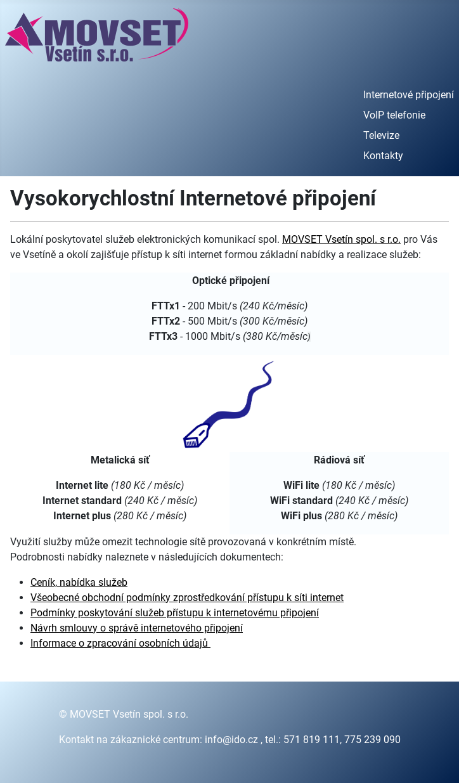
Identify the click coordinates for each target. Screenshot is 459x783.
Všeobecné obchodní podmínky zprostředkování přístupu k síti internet (187, 598)
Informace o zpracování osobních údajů (120, 643)
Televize (381, 135)
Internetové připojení (408, 95)
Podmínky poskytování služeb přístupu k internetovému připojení (174, 613)
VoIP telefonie (394, 115)
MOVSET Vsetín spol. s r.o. (341, 239)
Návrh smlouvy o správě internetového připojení (136, 628)
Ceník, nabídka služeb (78, 582)
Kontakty (383, 156)
